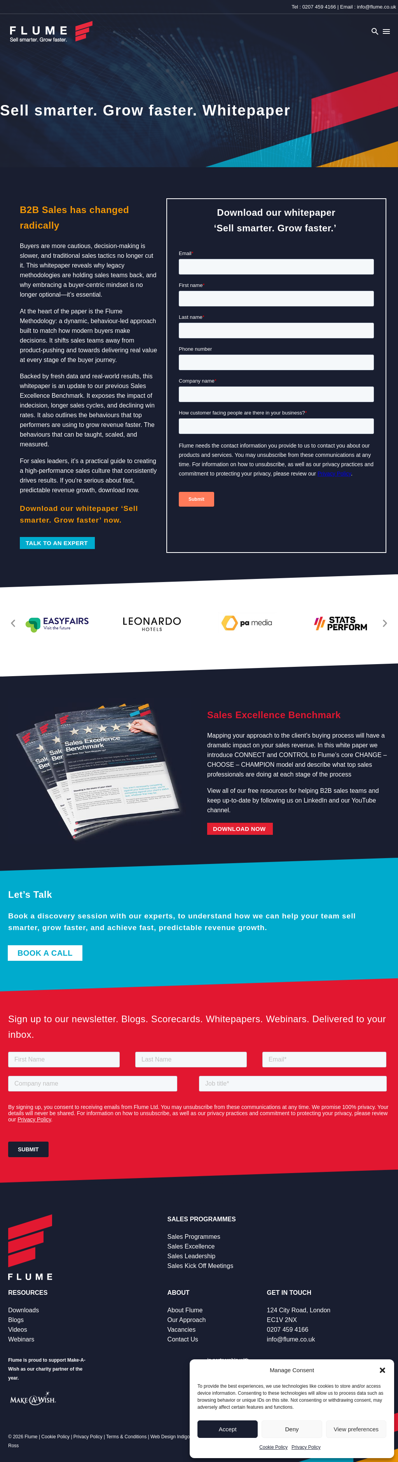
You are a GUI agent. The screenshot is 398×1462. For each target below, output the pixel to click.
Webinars (21, 1339)
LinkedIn (315, 800)
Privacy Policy (306, 1447)
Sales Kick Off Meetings (201, 1266)
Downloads (23, 1310)
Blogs (16, 1320)
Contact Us (183, 1339)
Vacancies (182, 1329)
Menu (386, 31)
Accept (228, 1429)
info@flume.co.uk (376, 7)
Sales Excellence (191, 1246)
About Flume (185, 1310)
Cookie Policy (273, 1447)
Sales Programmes (194, 1236)
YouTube (364, 800)
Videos (17, 1329)
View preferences (356, 1429)
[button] (382, 1370)
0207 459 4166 (319, 7)
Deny (291, 1429)
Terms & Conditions (126, 1436)
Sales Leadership (192, 1256)
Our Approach (187, 1320)
